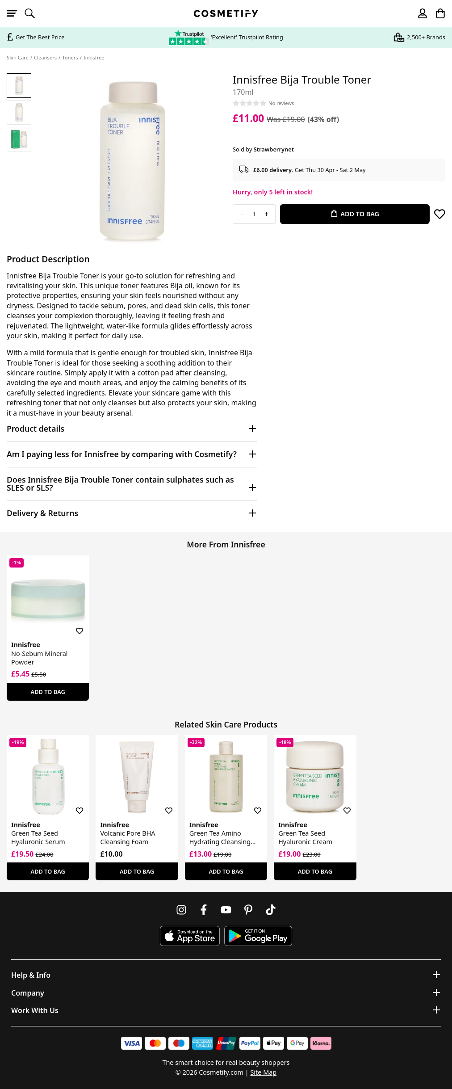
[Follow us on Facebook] (204, 910)
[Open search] (33, 13)
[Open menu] (16, 13)
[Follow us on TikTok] (271, 910)
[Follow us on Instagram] (181, 910)
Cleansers (45, 57)
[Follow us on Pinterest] (248, 910)
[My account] (418, 13)
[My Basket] (436, 13)
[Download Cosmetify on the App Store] (190, 936)
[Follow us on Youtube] (226, 910)
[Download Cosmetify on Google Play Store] (258, 936)
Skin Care (18, 57)
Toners (70, 57)
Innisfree (94, 57)
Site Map (263, 1072)
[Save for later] (439, 214)
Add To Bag (48, 692)
